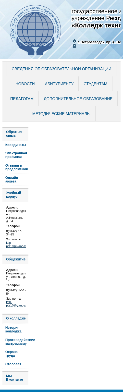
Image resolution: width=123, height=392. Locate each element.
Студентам (96, 84)
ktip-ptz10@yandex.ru (18, 244)
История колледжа (13, 329)
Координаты (15, 145)
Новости (25, 84)
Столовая (13, 364)
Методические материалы (61, 114)
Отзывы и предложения (16, 167)
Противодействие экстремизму (16, 341)
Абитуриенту (59, 84)
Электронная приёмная (16, 155)
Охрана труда (11, 353)
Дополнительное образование (78, 99)
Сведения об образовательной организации (61, 69)
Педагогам (22, 99)
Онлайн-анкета (12, 179)
